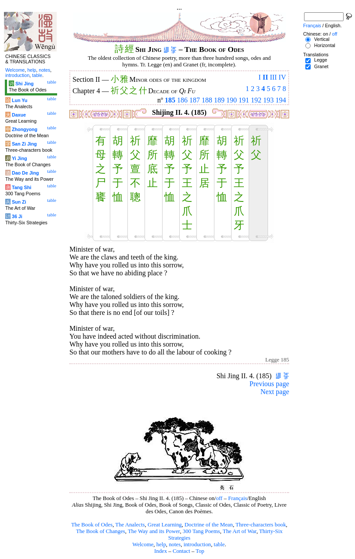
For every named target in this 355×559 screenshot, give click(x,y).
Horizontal (324, 45)
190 (231, 100)
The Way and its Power (154, 531)
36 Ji (17, 216)
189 (219, 100)
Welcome (142, 544)
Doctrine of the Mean (209, 525)
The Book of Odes (91, 525)
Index (160, 551)
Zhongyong (24, 129)
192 (256, 100)
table (219, 544)
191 (244, 100)
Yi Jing (19, 158)
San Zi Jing (24, 143)
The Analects (130, 525)
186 (182, 100)
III (273, 77)
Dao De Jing (25, 172)
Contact (181, 551)
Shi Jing (24, 83)
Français (237, 498)
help (161, 544)
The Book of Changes (100, 531)
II (265, 77)
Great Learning (165, 525)
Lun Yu (19, 100)
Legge (320, 59)
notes (175, 544)
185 (170, 100)
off (219, 498)
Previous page (269, 383)
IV (282, 77)
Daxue (19, 114)
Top (200, 551)
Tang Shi (21, 187)
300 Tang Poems (201, 531)
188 (207, 100)
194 (280, 100)
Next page (275, 391)
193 (268, 100)
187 (194, 100)
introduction (197, 544)
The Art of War (240, 531)
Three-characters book (260, 525)
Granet (321, 66)
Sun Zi (19, 202)
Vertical (322, 39)
